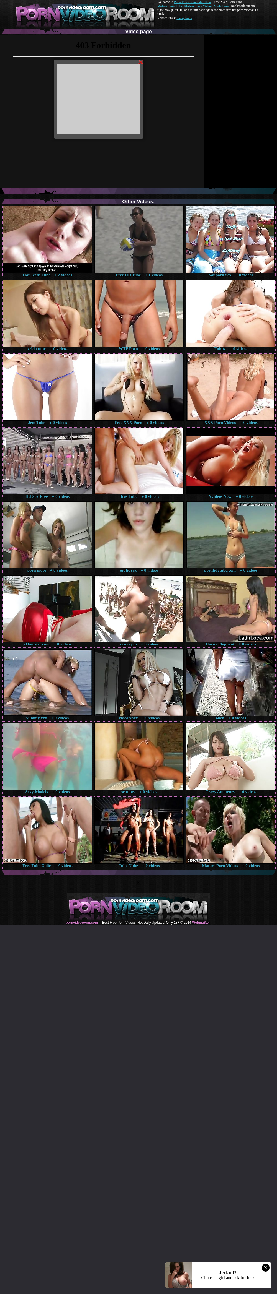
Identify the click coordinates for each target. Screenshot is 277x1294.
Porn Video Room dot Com (192, 2)
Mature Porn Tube (170, 5)
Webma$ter (201, 923)
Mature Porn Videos (198, 5)
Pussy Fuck (184, 18)
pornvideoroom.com (82, 923)
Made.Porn (221, 5)
